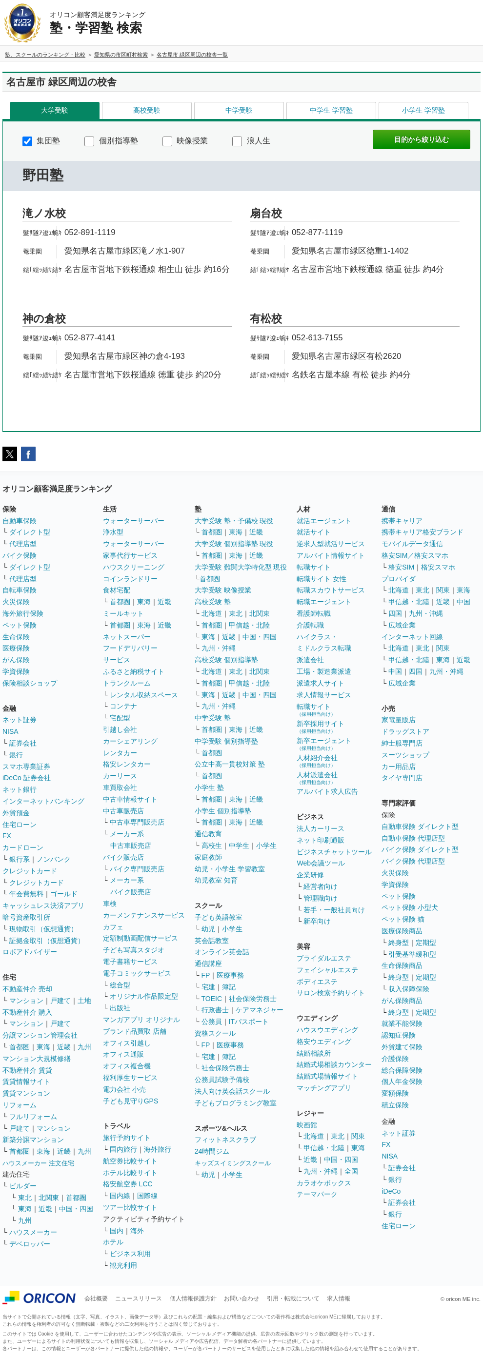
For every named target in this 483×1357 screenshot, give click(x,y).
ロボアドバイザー (29, 952)
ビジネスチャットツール (334, 852)
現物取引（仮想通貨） (43, 929)
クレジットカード (29, 871)
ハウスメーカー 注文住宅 (38, 1163)
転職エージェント (324, 602)
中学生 (239, 845)
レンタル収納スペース (144, 695)
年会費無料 (26, 894)
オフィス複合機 (127, 1066)
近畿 (64, 1047)
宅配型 (120, 718)
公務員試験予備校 (222, 1079)
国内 (116, 1231)
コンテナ (123, 706)
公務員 (211, 1021)
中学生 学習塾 (331, 110)
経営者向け (320, 886)
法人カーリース (320, 828)
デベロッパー (29, 1244)
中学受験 (239, 110)
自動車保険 (19, 521)
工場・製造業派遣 (324, 671)
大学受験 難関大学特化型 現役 (241, 567)
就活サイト (314, 532)
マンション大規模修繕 (36, 1058)
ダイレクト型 (29, 532)
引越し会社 (120, 729)
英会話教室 (212, 940)
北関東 (49, 1197)
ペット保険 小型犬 (410, 907)
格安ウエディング (324, 1041)
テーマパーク (317, 1194)
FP (205, 975)
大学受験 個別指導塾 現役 (234, 544)
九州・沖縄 (218, 648)
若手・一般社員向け (334, 910)
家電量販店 (399, 720)
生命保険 (16, 637)
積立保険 (395, 1105)
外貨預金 (16, 813)
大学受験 (54, 110)
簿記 (229, 987)
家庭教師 (208, 857)
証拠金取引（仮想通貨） (46, 940)
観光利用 (123, 1265)
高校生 (211, 845)
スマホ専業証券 (26, 766)
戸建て (60, 1000)
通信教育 (208, 834)
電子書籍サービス (130, 961)
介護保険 (395, 1058)
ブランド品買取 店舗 (134, 1031)
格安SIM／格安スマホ (415, 555)
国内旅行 (123, 1149)
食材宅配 (116, 590)
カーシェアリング (130, 741)
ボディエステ (317, 981)
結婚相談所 (314, 1053)
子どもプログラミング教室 (236, 1103)
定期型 (426, 942)
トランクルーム (127, 683)
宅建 (208, 987)
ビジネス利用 (130, 1254)
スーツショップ (405, 755)
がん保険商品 (402, 1000)
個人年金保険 (402, 1081)
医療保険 (16, 648)
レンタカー (120, 753)
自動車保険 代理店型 (413, 838)
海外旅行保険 (22, 613)
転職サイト (314, 567)
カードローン (22, 847)
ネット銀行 (19, 789)
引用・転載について (293, 1298)
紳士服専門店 (402, 743)
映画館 (307, 1125)
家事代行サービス (130, 555)
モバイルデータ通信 (412, 544)
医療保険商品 (402, 931)
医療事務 (230, 975)
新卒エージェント (324, 744)
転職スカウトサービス (331, 590)
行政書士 (215, 1010)
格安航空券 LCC (128, 1184)
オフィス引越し (127, 1043)
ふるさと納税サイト (133, 671)
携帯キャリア (402, 521)
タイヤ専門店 (402, 778)
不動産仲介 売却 (27, 989)
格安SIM (401, 567)
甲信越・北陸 (249, 625)
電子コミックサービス (137, 973)
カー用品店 (399, 766)
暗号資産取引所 (26, 917)
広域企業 (402, 625)
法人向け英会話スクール (232, 1091)
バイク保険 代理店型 (413, 861)
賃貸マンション (26, 1093)
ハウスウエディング (327, 1030)
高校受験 (147, 110)
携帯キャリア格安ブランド (422, 532)
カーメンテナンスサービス (144, 915)
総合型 (120, 985)
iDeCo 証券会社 (26, 778)
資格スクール (215, 1033)
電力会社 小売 (124, 1089)
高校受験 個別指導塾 (226, 660)
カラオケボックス (324, 1183)
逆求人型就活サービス (331, 544)
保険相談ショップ (29, 683)
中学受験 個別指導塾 (226, 741)
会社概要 (96, 1298)
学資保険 (16, 671)
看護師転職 (314, 613)
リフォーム (19, 1105)
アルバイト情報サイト (331, 555)
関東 (358, 1136)
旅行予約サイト (127, 1137)
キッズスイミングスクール (233, 1163)
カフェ (113, 927)
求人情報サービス (324, 695)
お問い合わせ (241, 1298)
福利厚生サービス (130, 1078)
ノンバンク (54, 859)
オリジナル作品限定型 (144, 996)
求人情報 (338, 1298)
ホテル (113, 1242)
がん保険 (16, 660)
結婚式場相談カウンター (334, 1064)
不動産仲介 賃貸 (27, 1070)
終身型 (398, 942)
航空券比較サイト (130, 1161)
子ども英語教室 (218, 917)
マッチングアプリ (324, 1088)
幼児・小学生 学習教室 (230, 869)
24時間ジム (212, 1151)
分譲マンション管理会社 (40, 1035)
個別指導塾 (111, 141)
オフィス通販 (123, 1054)
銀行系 (19, 859)
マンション (26, 1000)
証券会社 (23, 743)
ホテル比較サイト (130, 1173)
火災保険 (16, 602)
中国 (463, 602)
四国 (395, 613)
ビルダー (23, 1186)
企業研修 (310, 875)
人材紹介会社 (317, 761)
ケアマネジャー (259, 1010)
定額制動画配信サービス (140, 938)
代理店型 (23, 544)
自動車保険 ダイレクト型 (420, 826)
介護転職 (310, 625)
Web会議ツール (321, 863)
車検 (110, 903)
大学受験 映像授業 (223, 590)
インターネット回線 (412, 637)
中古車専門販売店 (137, 822)
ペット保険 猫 (403, 919)
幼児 (208, 929)
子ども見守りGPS (131, 1101)
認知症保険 (399, 1035)
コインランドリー (130, 579)
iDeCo (391, 1191)
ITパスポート (249, 1021)
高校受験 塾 (213, 602)
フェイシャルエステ (327, 970)
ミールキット (123, 613)
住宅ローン (19, 824)
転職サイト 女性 (321, 579)
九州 (84, 1047)
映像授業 (185, 141)
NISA (10, 731)
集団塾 (41, 141)
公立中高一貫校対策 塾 (230, 764)
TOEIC (211, 999)
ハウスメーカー (33, 1232)
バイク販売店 (123, 857)
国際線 (147, 1196)
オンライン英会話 (222, 952)
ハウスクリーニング (133, 567)
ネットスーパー (127, 637)
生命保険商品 (402, 965)
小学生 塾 (209, 787)
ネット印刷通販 (320, 840)
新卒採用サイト (320, 727)
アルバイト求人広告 (327, 791)
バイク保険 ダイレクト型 (420, 849)
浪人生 (251, 141)
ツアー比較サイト (130, 1207)
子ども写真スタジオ (133, 950)
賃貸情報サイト (26, 1081)
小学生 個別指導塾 (223, 811)
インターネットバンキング (43, 801)
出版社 (120, 1008)
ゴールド (64, 894)
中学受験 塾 (213, 718)
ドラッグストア (405, 731)
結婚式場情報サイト (327, 1076)
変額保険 (395, 1093)
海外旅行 (157, 1149)
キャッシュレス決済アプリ (43, 905)
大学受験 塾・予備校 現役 (234, 521)
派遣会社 (310, 660)
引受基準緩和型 (412, 954)
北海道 (211, 613)
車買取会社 (120, 787)
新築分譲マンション (33, 1139)
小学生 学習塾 (423, 110)
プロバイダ (399, 579)
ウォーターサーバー (133, 521)
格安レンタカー (127, 764)
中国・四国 (76, 1209)
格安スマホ (438, 567)
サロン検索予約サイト (331, 993)
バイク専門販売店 (137, 869)
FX (6, 836)
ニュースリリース (138, 1298)
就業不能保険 (402, 1023)
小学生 (266, 845)
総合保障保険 (402, 1070)
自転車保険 (19, 590)
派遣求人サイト (320, 683)
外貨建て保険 (402, 1047)
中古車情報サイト (130, 799)
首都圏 (19, 1047)
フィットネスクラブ (225, 1139)
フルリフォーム (33, 1117)
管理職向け (320, 898)
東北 (25, 1197)
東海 (43, 1047)
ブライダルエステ (324, 958)
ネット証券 (19, 720)
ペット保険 (19, 625)
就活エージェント (324, 521)
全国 (351, 1171)
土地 (84, 1000)
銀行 (16, 755)
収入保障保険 (408, 989)
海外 (137, 1231)
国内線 (120, 1196)
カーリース (120, 776)
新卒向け (317, 921)
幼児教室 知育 (216, 880)
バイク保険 (19, 555)
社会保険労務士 (253, 999)
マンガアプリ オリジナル (141, 1019)
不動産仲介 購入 (27, 1012)
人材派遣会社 (317, 778)
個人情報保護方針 (193, 1298)
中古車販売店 (123, 811)
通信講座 (208, 963)
